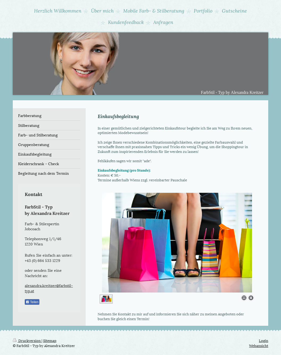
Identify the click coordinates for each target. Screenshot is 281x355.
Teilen (32, 302)
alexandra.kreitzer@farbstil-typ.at (49, 287)
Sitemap (49, 340)
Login (263, 340)
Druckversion (27, 340)
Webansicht (258, 345)
